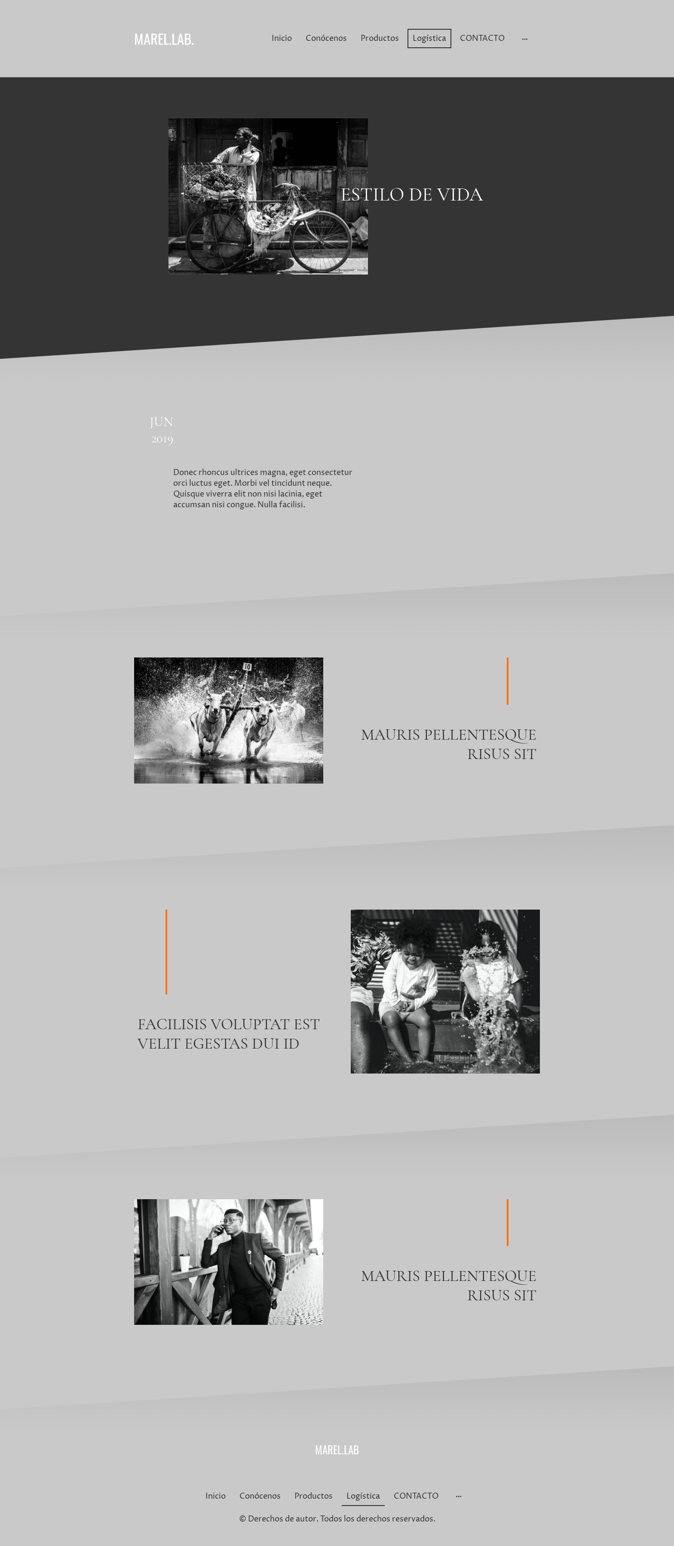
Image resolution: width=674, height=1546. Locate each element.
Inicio (282, 38)
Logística (429, 38)
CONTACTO (482, 38)
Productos (380, 38)
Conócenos (326, 38)
